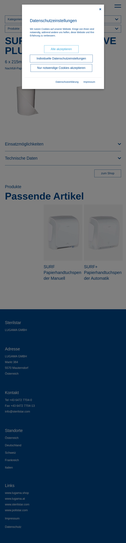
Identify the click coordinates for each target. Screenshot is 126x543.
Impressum (89, 82)
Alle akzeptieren (61, 49)
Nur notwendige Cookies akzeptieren (61, 68)
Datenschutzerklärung (67, 82)
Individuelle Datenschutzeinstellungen (61, 58)
